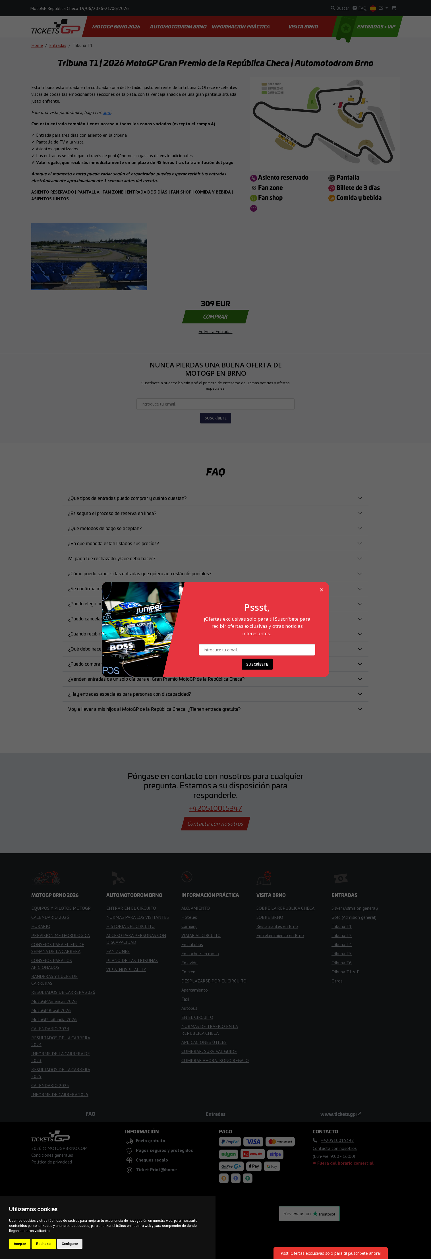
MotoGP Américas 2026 (54, 1001)
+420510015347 (215, 808)
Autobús (189, 1008)
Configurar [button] (70, 1244)
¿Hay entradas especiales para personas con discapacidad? (129, 694)
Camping (189, 926)
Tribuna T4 (341, 944)
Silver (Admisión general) (354, 908)
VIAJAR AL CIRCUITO (201, 935)
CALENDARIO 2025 (50, 1085)
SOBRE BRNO (269, 917)
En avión (189, 962)
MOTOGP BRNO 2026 (116, 26)
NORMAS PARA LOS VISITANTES (137, 917)
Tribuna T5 (341, 953)
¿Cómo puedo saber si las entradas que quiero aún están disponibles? (139, 573)
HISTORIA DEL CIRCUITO (130, 926)
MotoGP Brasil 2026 (51, 1010)
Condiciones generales (52, 1155)
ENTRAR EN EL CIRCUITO (131, 908)
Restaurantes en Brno (277, 926)
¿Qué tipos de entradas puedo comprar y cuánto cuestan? (127, 498)
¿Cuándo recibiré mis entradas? (100, 633)
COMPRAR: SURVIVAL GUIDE (209, 1051)
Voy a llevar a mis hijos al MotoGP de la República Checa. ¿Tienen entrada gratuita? (154, 709)
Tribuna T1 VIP (345, 972)
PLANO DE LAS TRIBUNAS (132, 960)
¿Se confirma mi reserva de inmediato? (108, 588)
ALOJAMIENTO (195, 908)
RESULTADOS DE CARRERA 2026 (63, 992)
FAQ (90, 1113)
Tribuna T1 (341, 926)
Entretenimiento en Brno (280, 935)
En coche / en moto (200, 953)
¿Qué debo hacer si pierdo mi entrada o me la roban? (122, 648)
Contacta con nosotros (215, 823)
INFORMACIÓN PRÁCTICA (241, 26)
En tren (188, 972)
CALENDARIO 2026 (50, 917)
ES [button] (377, 8)
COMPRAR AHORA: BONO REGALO (215, 1060)
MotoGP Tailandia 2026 (54, 1019)
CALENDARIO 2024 (50, 1028)
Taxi (185, 999)
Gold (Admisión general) (353, 917)
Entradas (57, 45)
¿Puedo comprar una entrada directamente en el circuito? (127, 663)
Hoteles (189, 917)
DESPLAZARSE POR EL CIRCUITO (213, 981)
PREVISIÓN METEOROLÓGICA (60, 935)
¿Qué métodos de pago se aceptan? (105, 528)
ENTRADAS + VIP (366, 26)
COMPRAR (215, 316)
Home (37, 45)
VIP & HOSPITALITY (126, 969)
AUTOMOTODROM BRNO (178, 26)
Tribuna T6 (341, 962)
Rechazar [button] (43, 1244)
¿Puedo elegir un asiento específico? (105, 603)
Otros (337, 981)
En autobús (192, 944)
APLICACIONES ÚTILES (204, 1042)
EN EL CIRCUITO (197, 1017)
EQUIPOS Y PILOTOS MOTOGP (61, 908)
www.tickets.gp (340, 1113)
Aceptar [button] (20, 1244)
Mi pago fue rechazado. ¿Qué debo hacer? (111, 558)
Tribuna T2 (341, 935)
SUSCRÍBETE (216, 418)
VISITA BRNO (303, 26)
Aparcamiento (194, 990)
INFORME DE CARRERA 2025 (59, 1094)
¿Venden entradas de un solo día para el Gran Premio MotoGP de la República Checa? (156, 679)
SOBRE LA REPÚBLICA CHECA (285, 908)
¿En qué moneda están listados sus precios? (113, 543)
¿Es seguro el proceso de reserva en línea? (112, 513)
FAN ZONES (118, 951)
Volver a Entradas (216, 331)
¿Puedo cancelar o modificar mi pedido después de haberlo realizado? (140, 618)
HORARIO (40, 926)
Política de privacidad (51, 1162)
